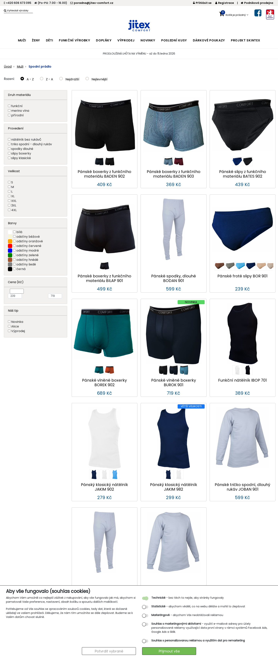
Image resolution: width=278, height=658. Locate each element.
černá (20, 269)
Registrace (224, 3)
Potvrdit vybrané (109, 651)
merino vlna (20, 110)
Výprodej (18, 331)
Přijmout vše (169, 651)
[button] (233, 14)
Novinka (17, 322)
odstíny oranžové (29, 241)
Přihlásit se (202, 3)
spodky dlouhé (22, 149)
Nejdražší (69, 79)
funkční (17, 106)
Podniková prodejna (257, 3)
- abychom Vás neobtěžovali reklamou (187, 615)
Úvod (8, 66)
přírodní (17, 115)
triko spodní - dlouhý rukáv (31, 144)
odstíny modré (27, 250)
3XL (13, 205)
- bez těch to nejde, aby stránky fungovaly (187, 598)
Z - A (46, 79)
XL (12, 196)
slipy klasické (21, 158)
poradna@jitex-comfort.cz (91, 3)
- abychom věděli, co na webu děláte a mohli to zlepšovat (198, 606)
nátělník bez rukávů (26, 139)
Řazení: (9, 79)
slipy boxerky (21, 153)
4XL (14, 210)
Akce (15, 326)
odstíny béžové (28, 236)
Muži (20, 66)
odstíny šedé (26, 264)
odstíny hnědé (27, 260)
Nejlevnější (97, 79)
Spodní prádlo (40, 66)
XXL (13, 201)
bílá (19, 232)
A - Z (27, 79)
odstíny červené (28, 246)
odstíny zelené (27, 255)
